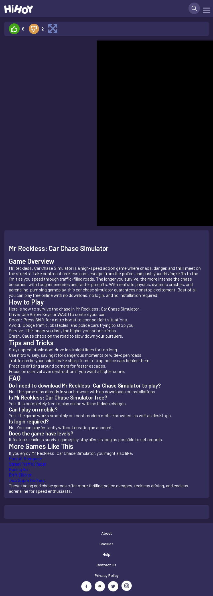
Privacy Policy (107, 575)
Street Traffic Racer (27, 464)
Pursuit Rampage (25, 458)
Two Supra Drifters (27, 480)
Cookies (106, 543)
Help (106, 554)
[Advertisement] (48, 126)
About (106, 533)
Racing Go (18, 469)
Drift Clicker (20, 474)
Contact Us (106, 564)
